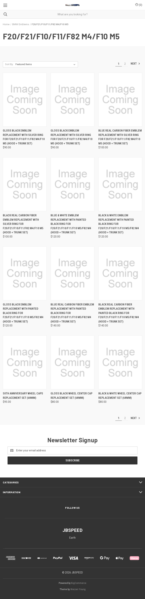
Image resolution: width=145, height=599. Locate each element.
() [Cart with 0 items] (138, 4)
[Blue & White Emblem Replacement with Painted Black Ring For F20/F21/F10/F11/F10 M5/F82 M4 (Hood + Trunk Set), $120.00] (72, 184)
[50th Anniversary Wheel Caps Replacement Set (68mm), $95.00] (25, 362)
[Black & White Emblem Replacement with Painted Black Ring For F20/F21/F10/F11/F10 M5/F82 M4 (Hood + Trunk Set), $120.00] (120, 184)
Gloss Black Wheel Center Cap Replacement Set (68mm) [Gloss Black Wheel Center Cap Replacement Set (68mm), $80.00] (71, 396)
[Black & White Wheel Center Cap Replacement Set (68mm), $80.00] (120, 362)
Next (135, 63)
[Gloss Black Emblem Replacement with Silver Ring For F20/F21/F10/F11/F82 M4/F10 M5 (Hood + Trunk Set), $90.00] (25, 99)
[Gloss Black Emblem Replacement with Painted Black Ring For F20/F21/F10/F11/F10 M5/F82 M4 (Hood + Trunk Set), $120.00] (25, 273)
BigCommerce (78, 583)
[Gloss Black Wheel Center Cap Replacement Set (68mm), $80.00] (72, 362)
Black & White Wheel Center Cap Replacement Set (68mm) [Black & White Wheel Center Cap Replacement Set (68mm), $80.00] (119, 396)
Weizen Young (78, 589)
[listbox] (46, 64)
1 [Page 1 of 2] (118, 63)
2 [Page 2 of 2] (125, 63)
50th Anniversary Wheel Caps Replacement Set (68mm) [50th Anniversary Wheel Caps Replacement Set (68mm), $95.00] (23, 396)
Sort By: (9, 64)
